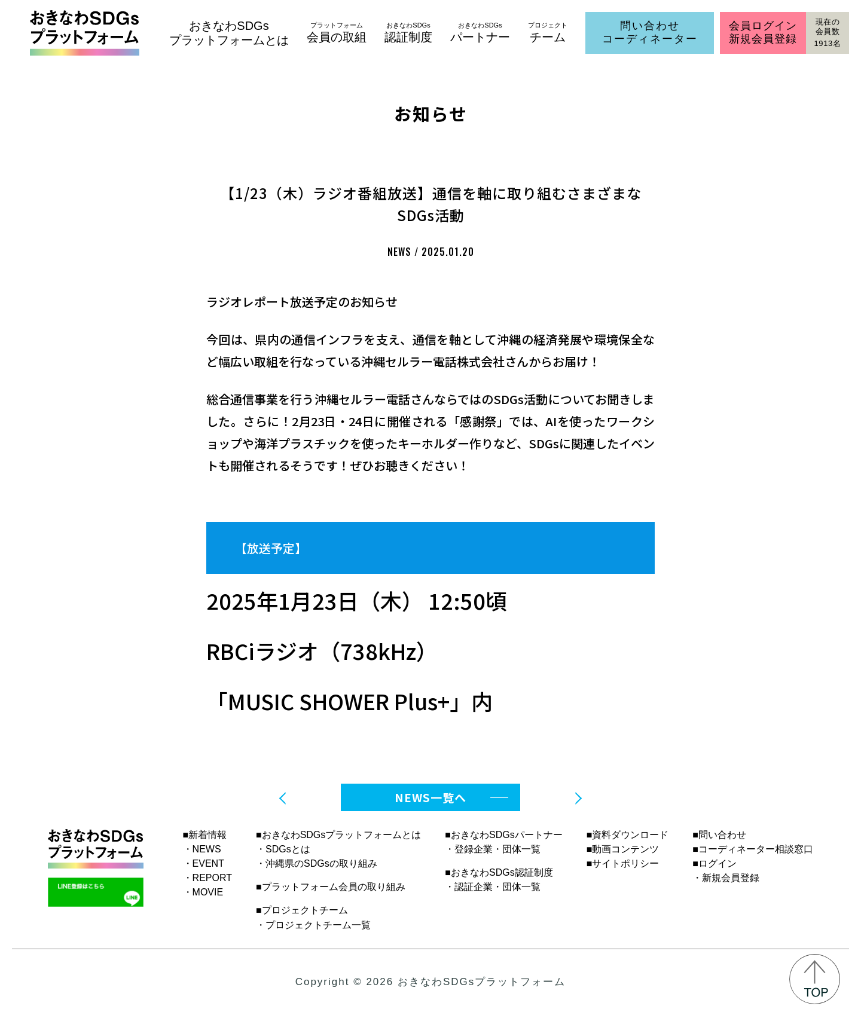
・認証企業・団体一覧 (493, 887)
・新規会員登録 (725, 878)
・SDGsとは (283, 849)
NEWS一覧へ (430, 797)
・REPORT (207, 878)
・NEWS (202, 849)
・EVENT (203, 863)
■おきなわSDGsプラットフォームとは (338, 835)
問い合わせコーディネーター (650, 32)
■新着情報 (205, 835)
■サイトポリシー (623, 863)
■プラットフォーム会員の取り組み (330, 887)
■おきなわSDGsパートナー (503, 835)
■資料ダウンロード (628, 835)
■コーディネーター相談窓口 (752, 849)
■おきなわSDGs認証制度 (498, 872)
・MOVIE (203, 892)
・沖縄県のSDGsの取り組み (316, 863)
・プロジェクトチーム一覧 (313, 925)
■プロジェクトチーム (302, 910)
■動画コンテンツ (623, 849)
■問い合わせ (719, 835)
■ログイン (714, 863)
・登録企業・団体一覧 (493, 849)
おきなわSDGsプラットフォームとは (229, 33)
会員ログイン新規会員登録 (762, 32)
